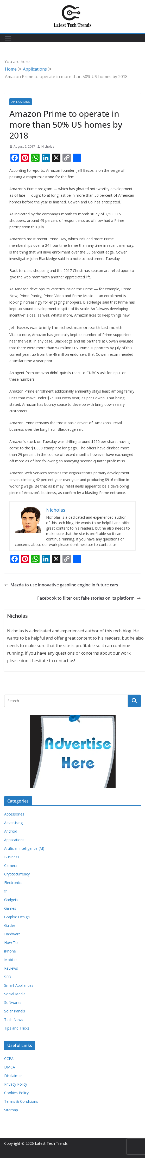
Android (10, 831)
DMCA (9, 1067)
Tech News (13, 1019)
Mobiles (10, 959)
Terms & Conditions (21, 1101)
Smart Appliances (18, 985)
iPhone (10, 951)
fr (5, 891)
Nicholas (47, 146)
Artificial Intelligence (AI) (24, 848)
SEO (7, 976)
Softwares (12, 1002)
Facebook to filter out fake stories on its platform (89, 598)
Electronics (13, 882)
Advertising (13, 822)
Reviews (11, 968)
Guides (10, 925)
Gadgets (11, 899)
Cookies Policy (16, 1092)
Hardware (12, 933)
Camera (10, 865)
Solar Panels (14, 1011)
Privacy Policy (15, 1084)
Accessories (14, 814)
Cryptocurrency (17, 874)
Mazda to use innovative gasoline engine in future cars (61, 585)
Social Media (15, 993)
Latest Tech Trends (51, 1143)
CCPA (9, 1058)
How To (11, 942)
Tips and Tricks (16, 1028)
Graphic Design (17, 916)
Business (11, 856)
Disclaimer (13, 1075)
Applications (20, 102)
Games (10, 908)
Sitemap (11, 1109)
